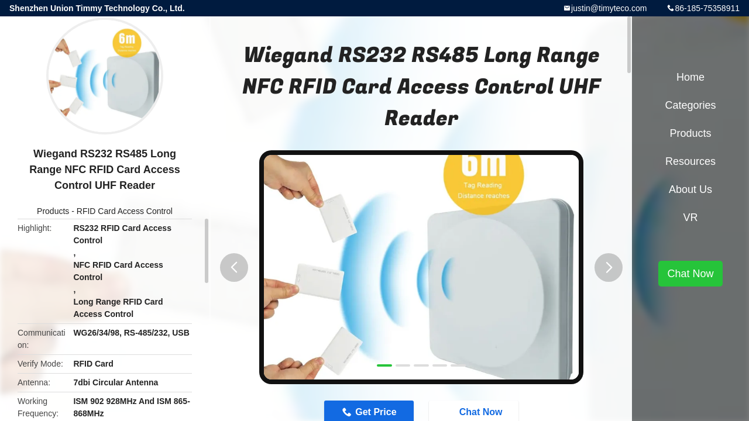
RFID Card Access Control (125, 211)
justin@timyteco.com (609, 8)
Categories (690, 105)
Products (53, 211)
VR (690, 217)
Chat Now (690, 273)
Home (690, 77)
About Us (690, 189)
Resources (690, 161)
